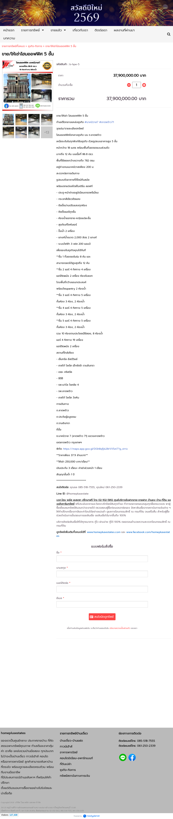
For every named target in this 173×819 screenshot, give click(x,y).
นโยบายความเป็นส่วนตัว (119, 628)
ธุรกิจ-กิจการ (35, 46)
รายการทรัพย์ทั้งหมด (13, 46)
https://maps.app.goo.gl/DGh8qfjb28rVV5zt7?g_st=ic (95, 449)
